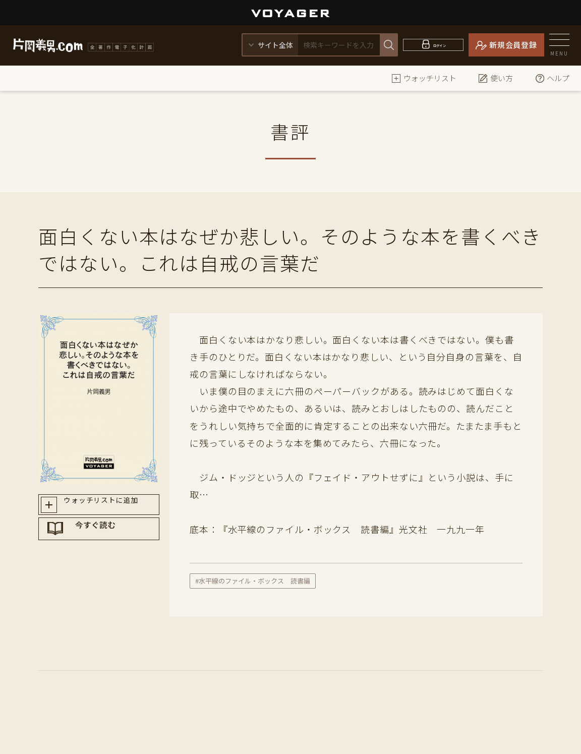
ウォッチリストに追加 (108, 507)
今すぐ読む (108, 542)
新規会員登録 (513, 44)
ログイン (439, 44)
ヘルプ (552, 78)
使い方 (495, 78)
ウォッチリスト (423, 78)
